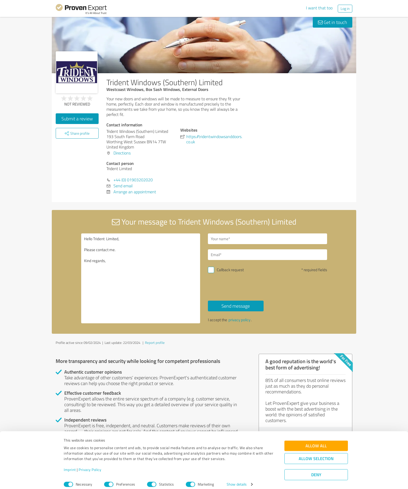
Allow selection (316, 453)
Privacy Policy (90, 464)
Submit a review (77, 118)
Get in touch (332, 22)
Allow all (316, 441)
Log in (345, 8)
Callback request (230, 270)
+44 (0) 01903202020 (133, 180)
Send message (235, 306)
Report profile (155, 342)
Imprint (70, 464)
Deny (316, 470)
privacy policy (239, 320)
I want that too (319, 8)
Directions (122, 153)
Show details (237, 479)
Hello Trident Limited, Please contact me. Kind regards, (140, 278)
